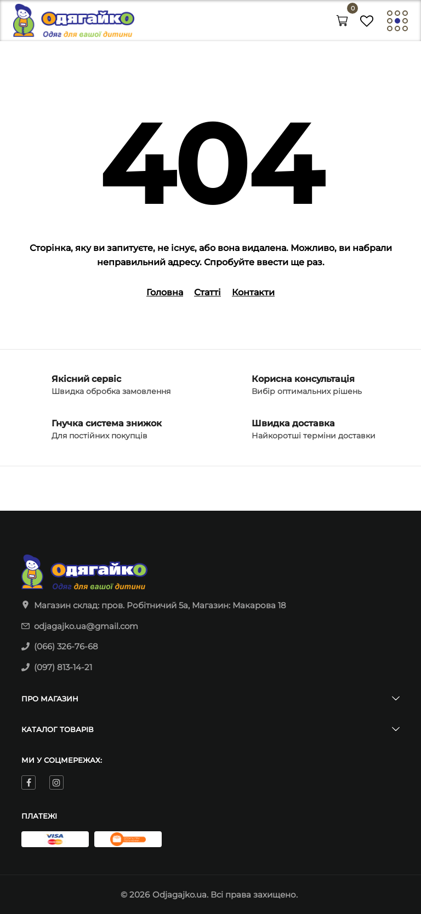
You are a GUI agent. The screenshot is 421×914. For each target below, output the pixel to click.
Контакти (253, 292)
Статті (207, 292)
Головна (164, 292)
